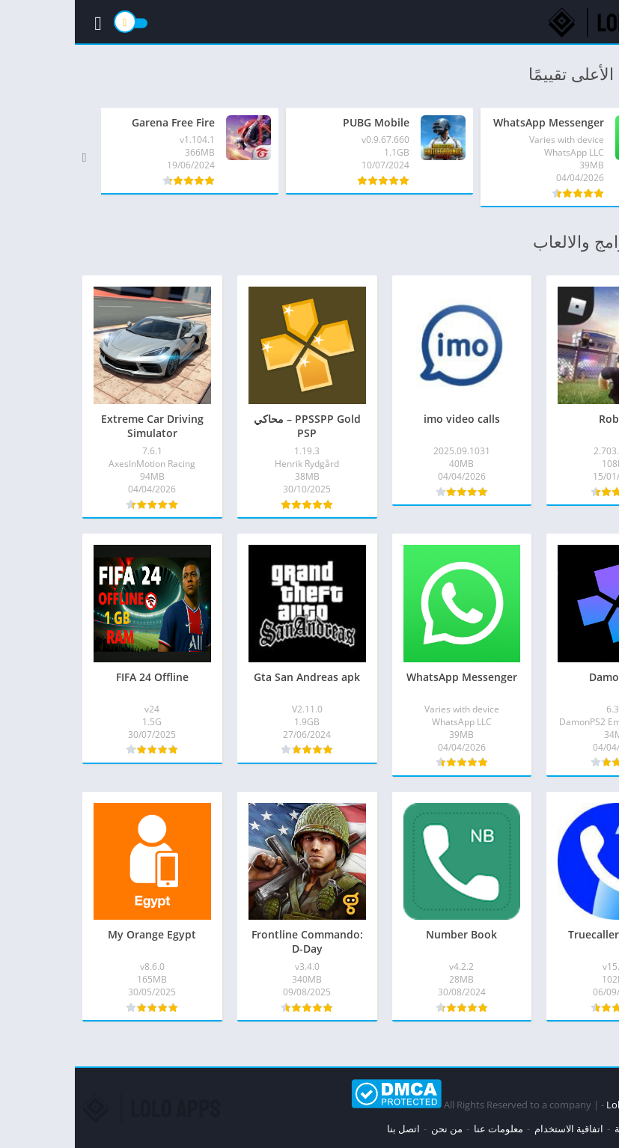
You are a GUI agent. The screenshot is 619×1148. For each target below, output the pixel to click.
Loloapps (552, 1104)
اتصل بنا (328, 1128)
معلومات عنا (423, 1128)
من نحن (372, 1128)
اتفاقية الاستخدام (494, 1128)
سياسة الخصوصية (576, 1128)
